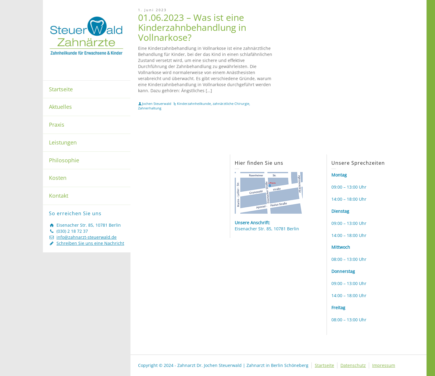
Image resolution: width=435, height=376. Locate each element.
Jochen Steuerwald (156, 103)
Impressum (383, 365)
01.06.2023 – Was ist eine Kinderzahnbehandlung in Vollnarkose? (192, 27)
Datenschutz (353, 365)
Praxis (56, 124)
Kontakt (58, 195)
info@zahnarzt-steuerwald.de (86, 237)
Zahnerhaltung (149, 108)
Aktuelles (60, 106)
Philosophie (64, 160)
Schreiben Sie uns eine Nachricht (90, 243)
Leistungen (63, 142)
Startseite (61, 89)
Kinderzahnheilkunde (194, 103)
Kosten (57, 177)
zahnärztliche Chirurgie (231, 103)
